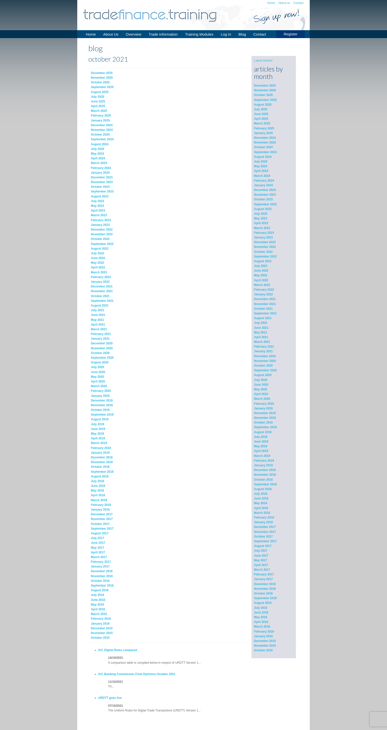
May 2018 (260, 503)
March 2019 (262, 456)
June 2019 (261, 441)
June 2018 (261, 498)
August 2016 (262, 603)
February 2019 (264, 460)
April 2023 (261, 223)
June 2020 (261, 384)
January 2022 (263, 294)
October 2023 (263, 199)
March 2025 (262, 123)
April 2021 (261, 337)
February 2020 (264, 403)
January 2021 (263, 351)
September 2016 (265, 598)
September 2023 (265, 204)
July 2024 (260, 161)
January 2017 (263, 579)
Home (271, 3)
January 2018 (263, 522)
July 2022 (260, 266)
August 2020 (262, 375)
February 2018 (264, 517)
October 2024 (263, 147)
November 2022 (265, 247)
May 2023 (260, 218)
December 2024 (265, 138)
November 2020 (265, 361)
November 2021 (265, 304)
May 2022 (260, 275)
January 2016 (263, 636)
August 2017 (262, 546)
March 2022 (262, 285)
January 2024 (263, 185)
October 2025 (263, 95)
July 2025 (260, 109)
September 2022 (265, 256)
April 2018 (261, 508)
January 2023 (263, 237)
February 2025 (264, 128)
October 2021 (263, 308)
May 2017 (260, 560)
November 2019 (265, 418)
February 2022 (264, 289)
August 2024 (262, 157)
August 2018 (262, 489)
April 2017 (261, 565)
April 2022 (261, 280)
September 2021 (265, 313)
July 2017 (260, 550)
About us (284, 3)
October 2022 (263, 252)
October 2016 (263, 593)
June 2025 (261, 114)
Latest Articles (263, 60)
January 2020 (263, 408)
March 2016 (262, 626)
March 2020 (262, 398)
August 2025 (262, 104)
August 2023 (262, 209)
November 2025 (265, 90)
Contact (298, 3)
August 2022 (262, 261)
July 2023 (260, 213)
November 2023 (265, 194)
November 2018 (265, 474)
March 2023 (262, 228)
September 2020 (265, 370)
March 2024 (262, 176)
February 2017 (264, 574)
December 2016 (265, 584)
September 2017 (265, 541)
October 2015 (263, 650)
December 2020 (265, 356)
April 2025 (261, 118)
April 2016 (261, 622)
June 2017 (261, 555)
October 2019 (263, 422)
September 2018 (265, 484)
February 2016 (264, 631)
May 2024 (260, 166)
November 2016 (265, 588)
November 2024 (265, 142)
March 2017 (262, 569)
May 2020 (260, 389)
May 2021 (260, 332)
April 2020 (261, 394)
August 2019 (262, 432)
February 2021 (264, 346)
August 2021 (262, 318)
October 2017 (263, 536)
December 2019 (265, 413)
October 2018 (263, 479)
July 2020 (260, 380)
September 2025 (265, 100)
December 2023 (265, 190)
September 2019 (265, 427)
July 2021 (260, 323)
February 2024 (264, 180)
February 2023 (264, 233)
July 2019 (260, 437)
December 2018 (265, 470)
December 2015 (265, 641)
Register (290, 34)
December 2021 (265, 299)
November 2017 (265, 532)
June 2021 (261, 328)
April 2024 (261, 171)
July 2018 (260, 493)
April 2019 (261, 451)
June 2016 (261, 612)
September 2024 (265, 152)
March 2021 (262, 342)
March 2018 (262, 513)
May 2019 (260, 446)
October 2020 (263, 365)
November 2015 (265, 645)
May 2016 (260, 617)
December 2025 (265, 85)
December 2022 (265, 242)
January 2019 (263, 465)
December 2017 (265, 527)
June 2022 (261, 270)
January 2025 (263, 133)
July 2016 (260, 608)
